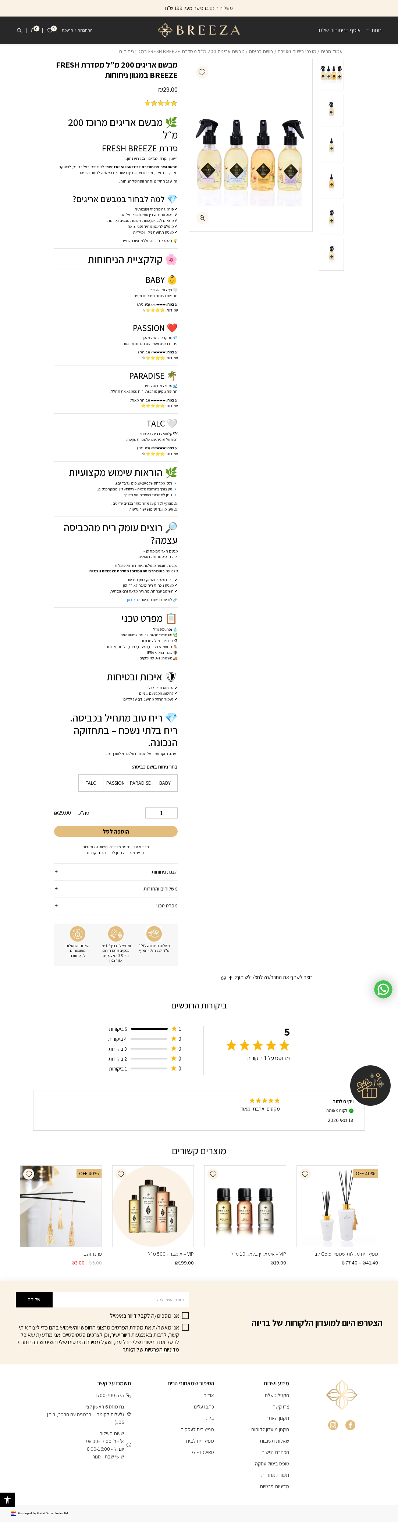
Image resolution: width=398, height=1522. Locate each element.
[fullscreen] (202, 218)
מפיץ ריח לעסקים (197, 1429)
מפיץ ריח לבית (200, 1441)
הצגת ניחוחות (165, 872)
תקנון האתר (277, 1418)
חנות (376, 30)
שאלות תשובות (274, 1441)
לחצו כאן (133, 599)
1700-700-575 (113, 1396)
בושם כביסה (261, 51)
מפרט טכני (167, 906)
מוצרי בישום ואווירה (297, 51)
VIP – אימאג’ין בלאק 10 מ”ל (258, 1254)
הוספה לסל (116, 832)
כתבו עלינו (204, 1407)
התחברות (85, 30)
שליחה (34, 1300)
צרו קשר (281, 1407)
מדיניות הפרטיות (162, 1350)
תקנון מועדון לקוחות (270, 1429)
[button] (202, 72)
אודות (208, 1395)
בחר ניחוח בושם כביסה (155, 766)
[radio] (165, 783)
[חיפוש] (19, 30)
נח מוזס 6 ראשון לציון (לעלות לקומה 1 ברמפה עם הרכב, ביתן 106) (89, 1415)
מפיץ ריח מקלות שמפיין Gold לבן (345, 1254)
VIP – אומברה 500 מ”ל (171, 1254)
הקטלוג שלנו (277, 1395)
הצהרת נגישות (275, 1452)
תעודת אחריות (275, 1475)
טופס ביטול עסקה (272, 1464)
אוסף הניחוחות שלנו (340, 30)
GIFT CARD (203, 1452)
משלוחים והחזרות (160, 889)
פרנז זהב (93, 1254)
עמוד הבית (332, 51)
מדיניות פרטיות (274, 1486)
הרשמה (67, 30)
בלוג (210, 1418)
